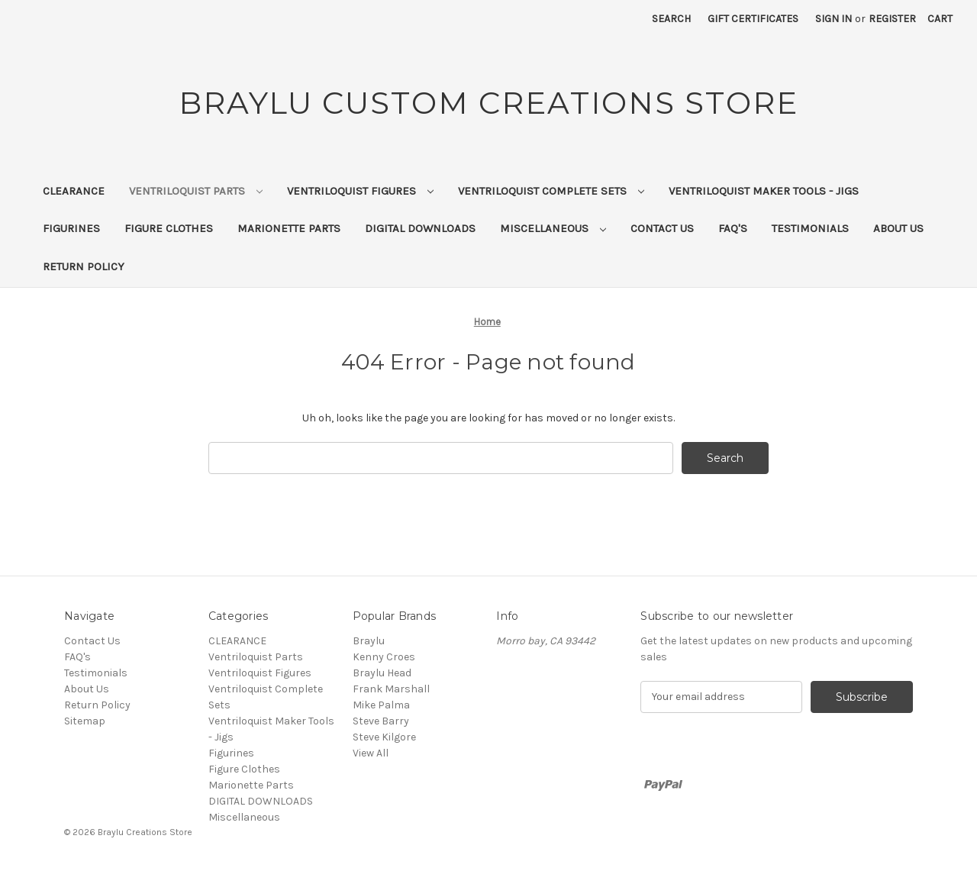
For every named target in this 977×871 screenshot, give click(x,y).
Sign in (833, 18)
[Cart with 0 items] (940, 18)
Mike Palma (381, 704)
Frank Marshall (391, 688)
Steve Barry (381, 721)
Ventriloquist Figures (360, 191)
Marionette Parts (288, 228)
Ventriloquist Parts (196, 191)
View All (371, 753)
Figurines (71, 228)
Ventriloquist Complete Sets (551, 191)
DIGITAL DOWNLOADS (420, 228)
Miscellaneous (553, 228)
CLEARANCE (74, 191)
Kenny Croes (384, 656)
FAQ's (732, 228)
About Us (898, 228)
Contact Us (662, 228)
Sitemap (84, 721)
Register (892, 18)
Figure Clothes (168, 228)
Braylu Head (382, 672)
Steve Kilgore (384, 737)
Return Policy (83, 266)
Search (671, 18)
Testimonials (810, 228)
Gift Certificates (753, 18)
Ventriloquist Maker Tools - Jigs (764, 191)
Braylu (369, 640)
